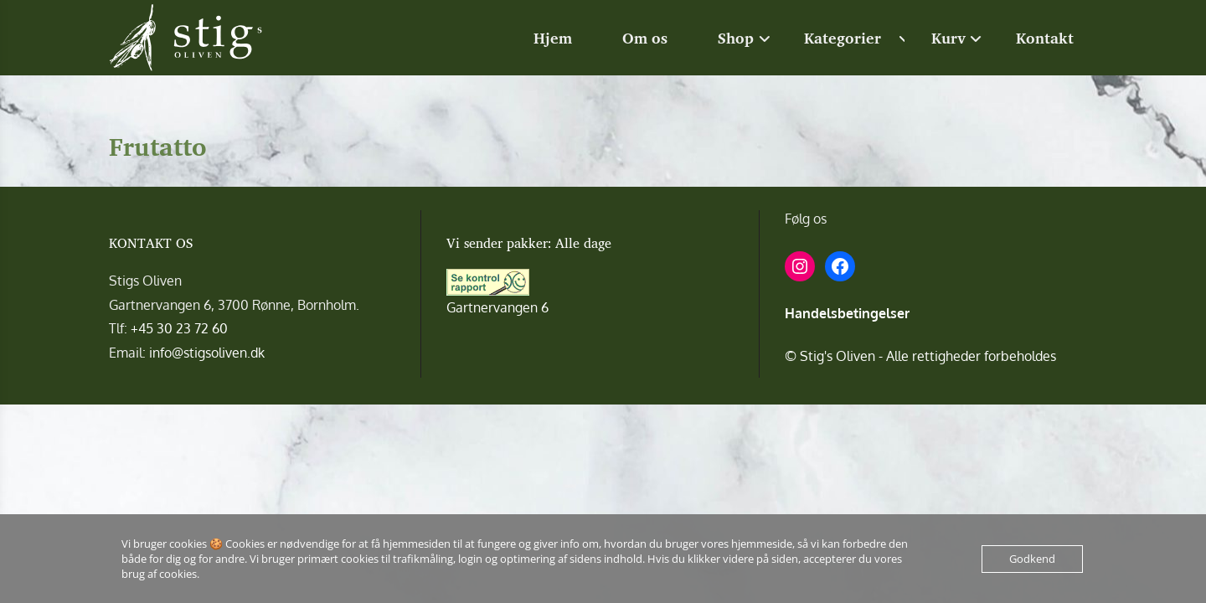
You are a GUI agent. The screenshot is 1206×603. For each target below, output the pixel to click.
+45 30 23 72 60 (179, 328)
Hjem (552, 37)
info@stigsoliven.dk (207, 352)
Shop (736, 37)
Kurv (948, 37)
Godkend (1032, 558)
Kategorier (842, 37)
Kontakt (1045, 37)
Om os (644, 37)
